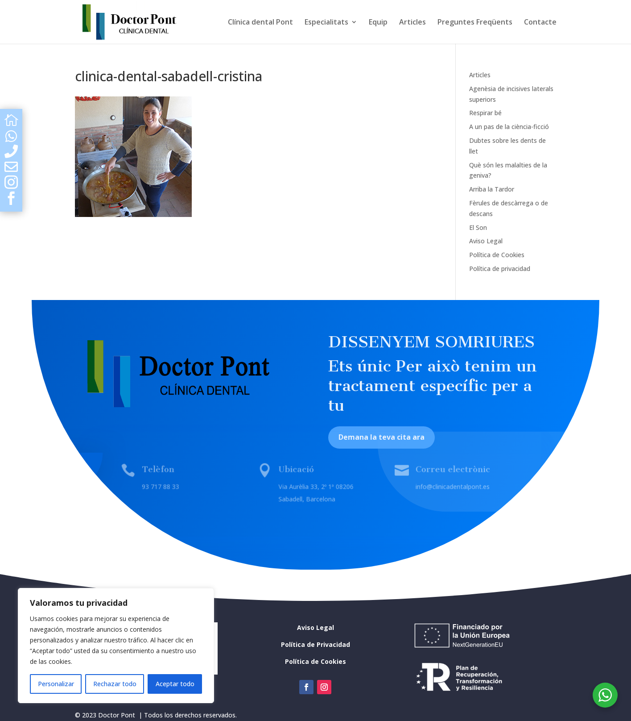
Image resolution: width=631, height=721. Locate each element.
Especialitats (326, 23)
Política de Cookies (496, 254)
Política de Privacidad (315, 644)
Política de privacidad (499, 268)
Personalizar (56, 683)
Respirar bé (485, 112)
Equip (378, 23)
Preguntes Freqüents (474, 23)
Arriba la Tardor (491, 189)
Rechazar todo (114, 683)
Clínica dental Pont (260, 23)
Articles (412, 23)
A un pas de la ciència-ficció (509, 126)
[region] (116, 645)
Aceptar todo (175, 683)
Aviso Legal (486, 241)
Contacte (540, 23)
